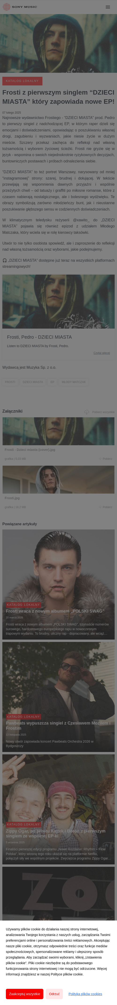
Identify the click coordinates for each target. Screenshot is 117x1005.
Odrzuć (54, 994)
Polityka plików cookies (85, 994)
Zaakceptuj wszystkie (24, 994)
